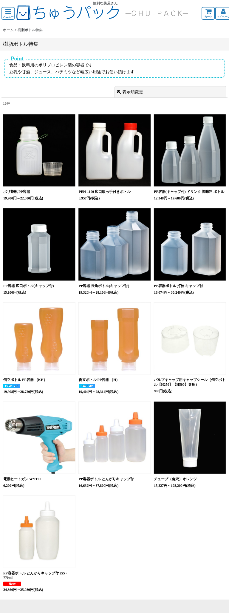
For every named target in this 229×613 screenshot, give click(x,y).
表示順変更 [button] (130, 91)
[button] (8, 13)
